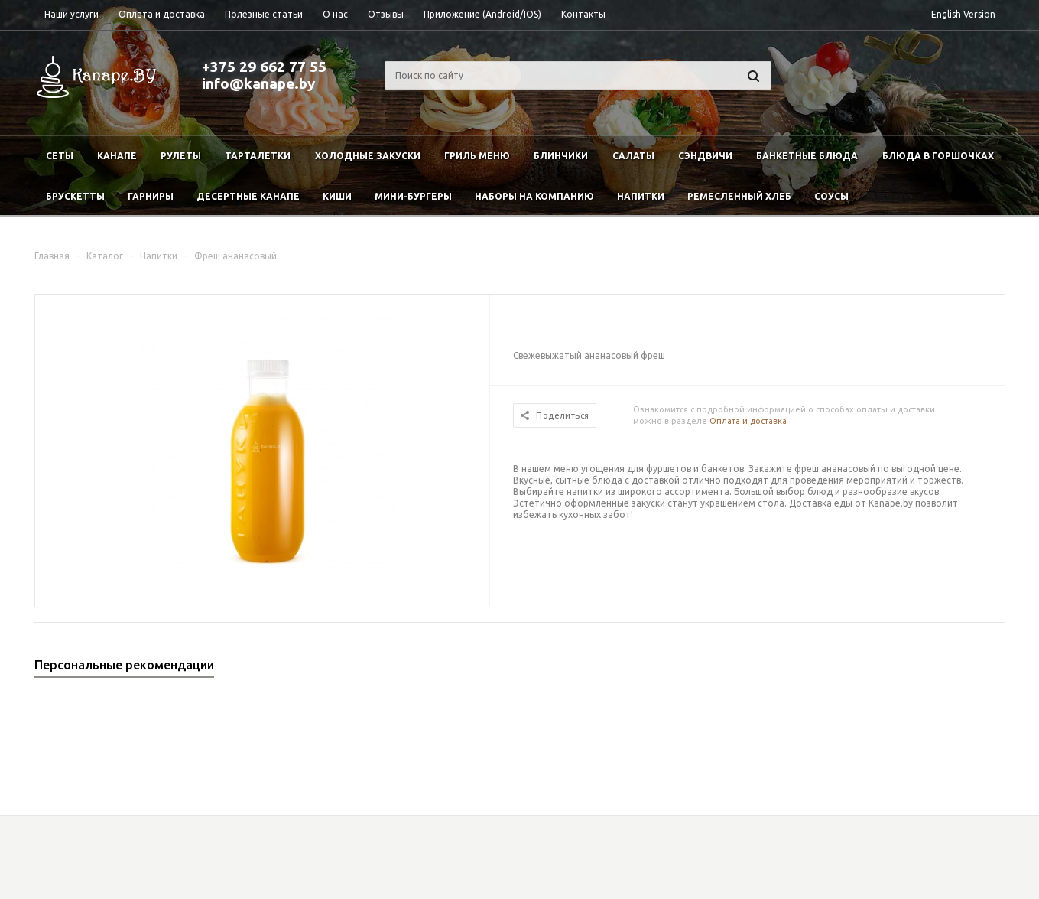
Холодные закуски (367, 156)
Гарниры (151, 196)
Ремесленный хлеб (739, 196)
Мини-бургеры (413, 196)
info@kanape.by (258, 83)
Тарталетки (258, 156)
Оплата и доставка (748, 420)
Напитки (640, 196)
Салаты (633, 156)
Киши (337, 196)
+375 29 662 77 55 (264, 66)
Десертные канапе (248, 196)
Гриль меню (477, 156)
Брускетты (75, 196)
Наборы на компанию (534, 196)
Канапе (117, 156)
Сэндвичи (705, 156)
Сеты (59, 156)
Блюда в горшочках (938, 156)
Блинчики (561, 156)
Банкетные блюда (807, 156)
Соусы (831, 196)
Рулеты (181, 156)
